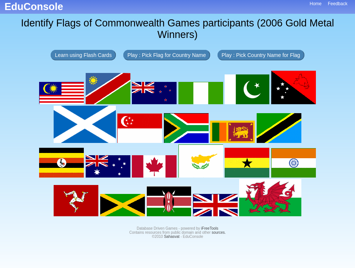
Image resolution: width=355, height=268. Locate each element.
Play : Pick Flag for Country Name (166, 55)
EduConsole (33, 6)
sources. (219, 232)
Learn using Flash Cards (83, 55)
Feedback (338, 3)
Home (315, 3)
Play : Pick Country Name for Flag (261, 55)
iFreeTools (209, 228)
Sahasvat (172, 236)
